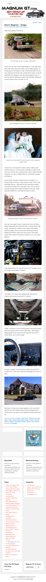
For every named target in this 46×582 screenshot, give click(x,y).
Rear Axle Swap (10, 538)
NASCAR (8, 531)
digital (6, 420)
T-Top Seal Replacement (12, 545)
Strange (29, 490)
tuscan (28, 421)
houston (31, 420)
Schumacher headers (20, 421)
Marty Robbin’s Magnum (12, 529)
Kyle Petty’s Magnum (11, 520)
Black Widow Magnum (12, 501)
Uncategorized (31, 494)
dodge (10, 420)
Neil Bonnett (9, 532)
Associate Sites (10, 496)
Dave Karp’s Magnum (11, 512)
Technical (31, 418)
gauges (23, 420)
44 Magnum (9, 494)
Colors (7, 510)
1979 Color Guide (10, 492)
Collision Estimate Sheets (12, 509)
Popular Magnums (10, 536)
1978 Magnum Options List (13, 490)
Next (40, 22)
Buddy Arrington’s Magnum (13, 503)
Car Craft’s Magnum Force (13, 505)
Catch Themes (29, 579)
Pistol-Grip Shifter (10, 534)
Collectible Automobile (12, 507)
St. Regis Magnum (11, 543)
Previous (34, 22)
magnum (11, 421)
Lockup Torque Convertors (13, 521)
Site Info (8, 540)
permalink (14, 423)
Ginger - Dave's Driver (22, 418)
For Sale (29, 485)
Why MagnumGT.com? (13, 542)
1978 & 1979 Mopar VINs (12, 485)
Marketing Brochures (11, 527)
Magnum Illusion (10, 525)
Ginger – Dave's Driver (33, 487)
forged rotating (16, 420)
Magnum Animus (10, 523)
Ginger (7, 514)
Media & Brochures (32, 489)
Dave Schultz (23, 27)
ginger (27, 420)
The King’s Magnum (11, 549)
